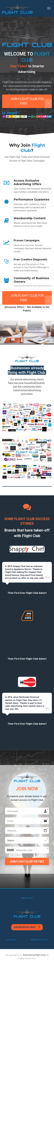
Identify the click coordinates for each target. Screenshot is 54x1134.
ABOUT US (27, 898)
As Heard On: (36, 113)
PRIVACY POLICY (39, 940)
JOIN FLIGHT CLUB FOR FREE (31, 102)
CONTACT (11, 940)
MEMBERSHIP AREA (27, 927)
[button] (27, 840)
